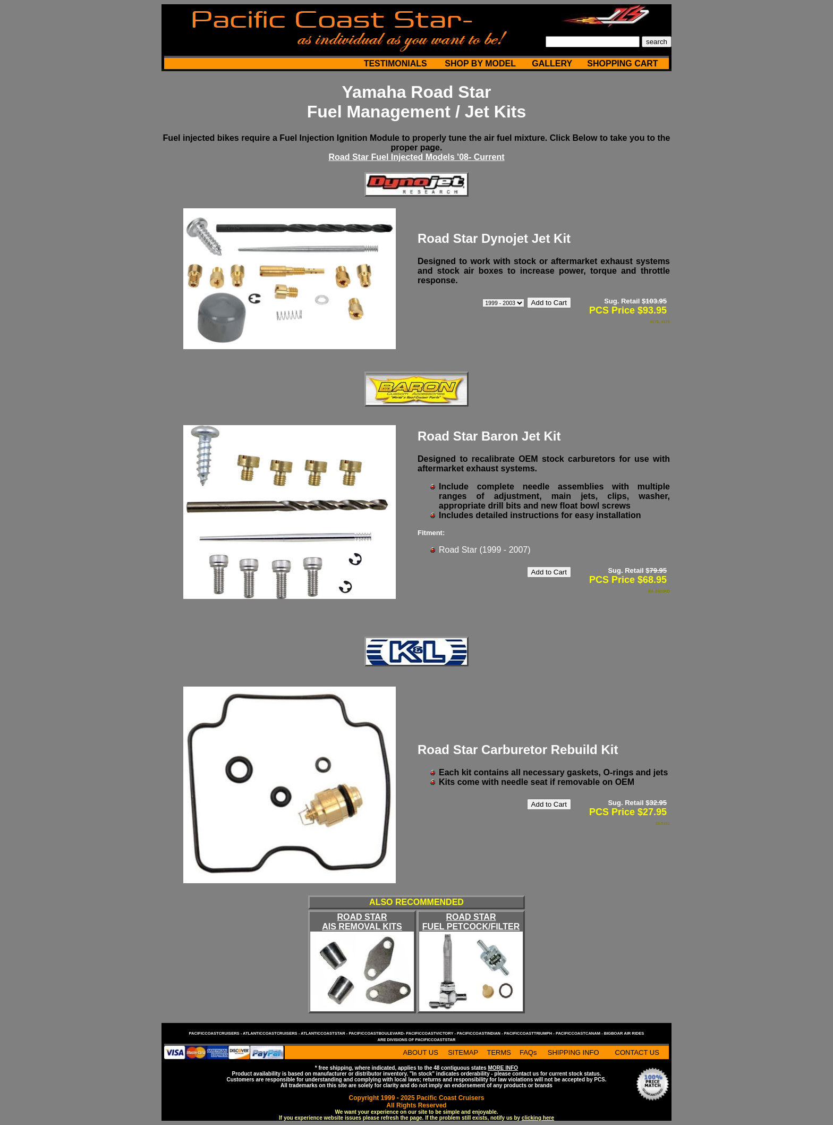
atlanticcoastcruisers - (272, 1033)
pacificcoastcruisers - (216, 1033)
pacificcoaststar (435, 1039)
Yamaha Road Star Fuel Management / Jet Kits (416, 101)
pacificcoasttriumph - (530, 1033)
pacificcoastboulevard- (377, 1033)
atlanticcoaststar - (324, 1033)
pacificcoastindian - (480, 1033)
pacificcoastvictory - (431, 1033)
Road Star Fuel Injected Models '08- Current (417, 157)
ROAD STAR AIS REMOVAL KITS (362, 921)
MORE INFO (503, 1068)
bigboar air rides (624, 1033)
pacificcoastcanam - (580, 1033)
